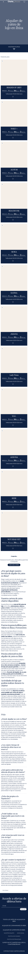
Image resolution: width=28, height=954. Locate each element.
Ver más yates (14, 565)
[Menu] (3, 1)
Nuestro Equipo (9, 933)
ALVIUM (14, 170)
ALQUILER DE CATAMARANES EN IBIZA (14, 925)
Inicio (4, 890)
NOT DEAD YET (14, 539)
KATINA (14, 293)
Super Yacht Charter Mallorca (13, 942)
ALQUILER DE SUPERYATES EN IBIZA (14, 930)
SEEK (14, 498)
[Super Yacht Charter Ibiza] (14, 2)
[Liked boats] (24, 1)
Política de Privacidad (14, 939)
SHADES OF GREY (14, 87)
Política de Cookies (14, 936)
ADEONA (14, 457)
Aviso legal (20, 933)
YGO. (14, 416)
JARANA (14, 334)
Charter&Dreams (14, 944)
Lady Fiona (14, 375)
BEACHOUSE (14, 211)
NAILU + (14, 129)
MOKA (14, 252)
